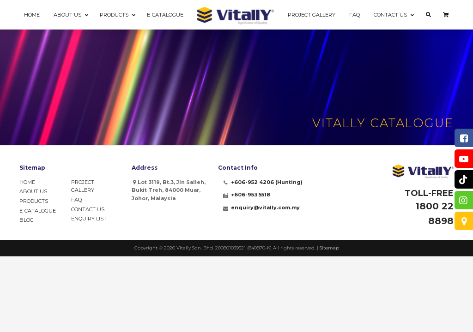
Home (27, 182)
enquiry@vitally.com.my (265, 207)
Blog (26, 220)
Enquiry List (89, 218)
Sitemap (329, 248)
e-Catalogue (37, 211)
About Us (33, 191)
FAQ (76, 199)
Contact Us (87, 209)
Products (33, 201)
